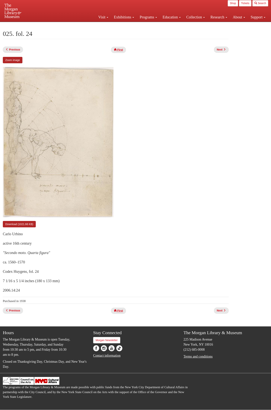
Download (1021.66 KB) (19, 224)
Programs (148, 17)
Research (218, 17)
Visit (103, 17)
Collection (195, 17)
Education (172, 17)
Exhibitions (124, 17)
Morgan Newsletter (107, 340)
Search (260, 3)
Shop (233, 3)
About (239, 17)
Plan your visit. (90, 25)
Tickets (245, 3)
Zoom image (12, 60)
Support (258, 17)
